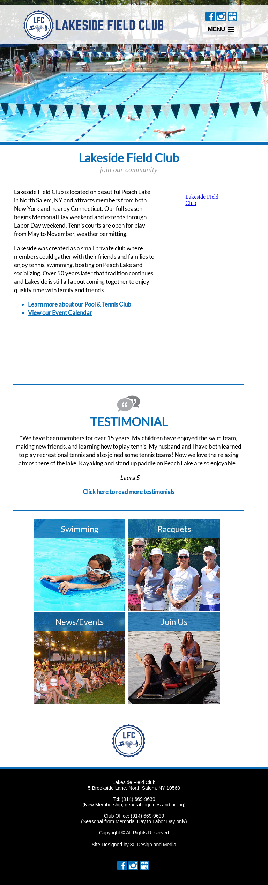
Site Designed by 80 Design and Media (134, 844)
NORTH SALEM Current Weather (56, 349)
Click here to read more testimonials (128, 491)
